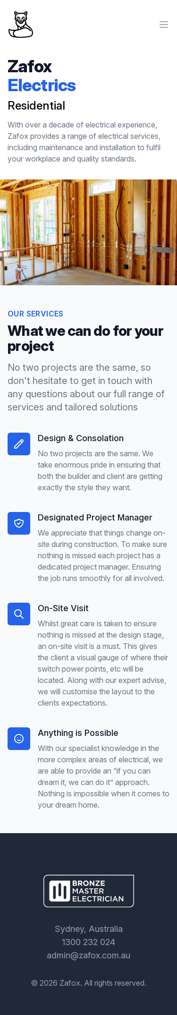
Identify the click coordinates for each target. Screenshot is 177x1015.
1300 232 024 (88, 942)
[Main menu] (163, 24)
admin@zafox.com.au (88, 955)
